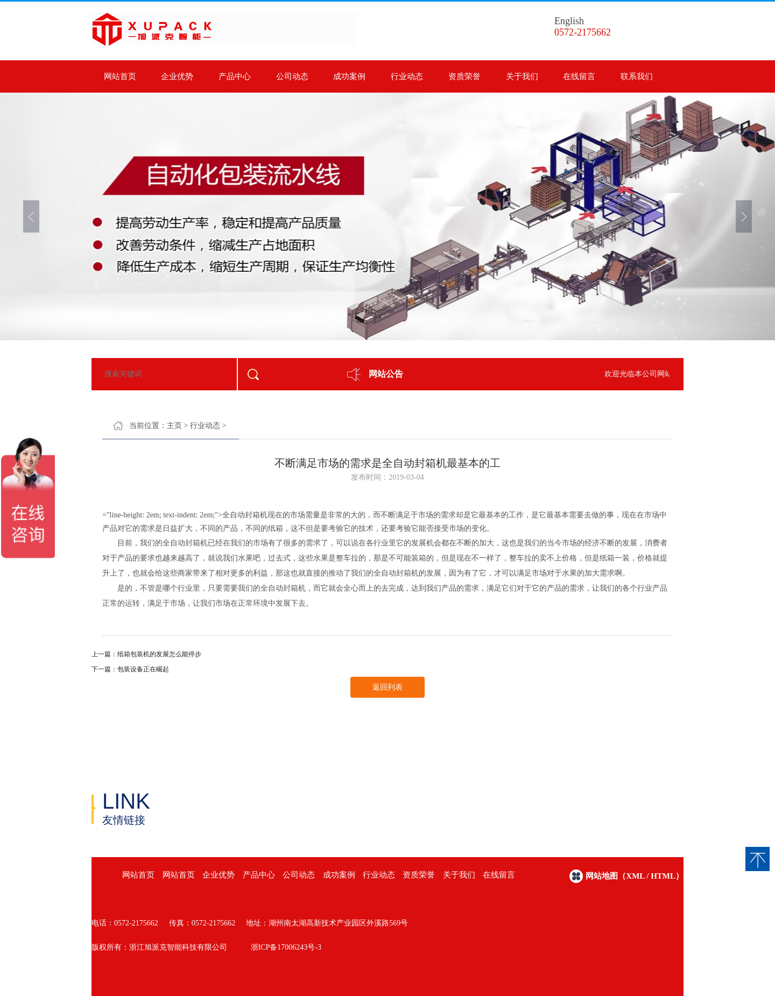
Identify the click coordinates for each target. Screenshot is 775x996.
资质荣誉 (464, 76)
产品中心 (235, 76)
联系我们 (637, 76)
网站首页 (120, 76)
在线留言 (579, 76)
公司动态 (292, 76)
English (569, 21)
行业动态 (407, 76)
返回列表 (387, 687)
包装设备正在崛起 (143, 669)
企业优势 (177, 76)
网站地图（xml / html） (635, 876)
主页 (174, 426)
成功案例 (349, 76)
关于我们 (522, 76)
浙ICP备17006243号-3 (286, 947)
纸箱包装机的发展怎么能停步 (159, 654)
